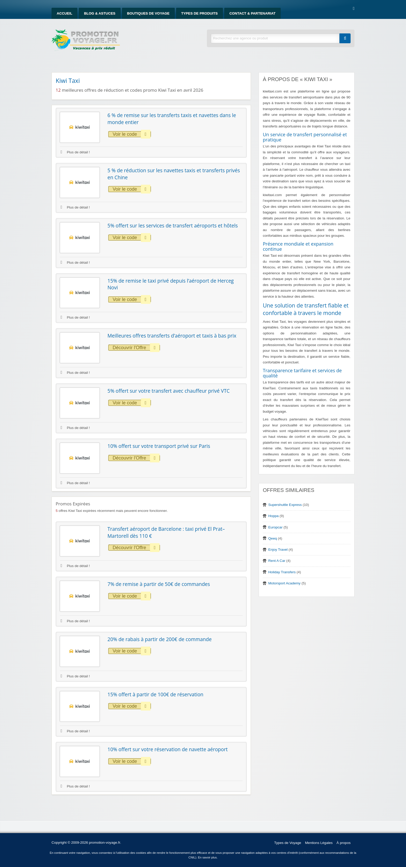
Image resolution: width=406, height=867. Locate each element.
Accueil (64, 13)
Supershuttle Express (285, 505)
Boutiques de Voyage (148, 13)
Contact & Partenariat (252, 13)
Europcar (275, 527)
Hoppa (273, 516)
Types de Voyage (287, 843)
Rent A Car (276, 561)
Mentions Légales (319, 843)
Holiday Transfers (282, 572)
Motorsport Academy (284, 583)
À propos (344, 843)
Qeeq (272, 538)
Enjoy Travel (278, 549)
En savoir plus (207, 857)
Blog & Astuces (99, 13)
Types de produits (199, 13)
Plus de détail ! (75, 152)
